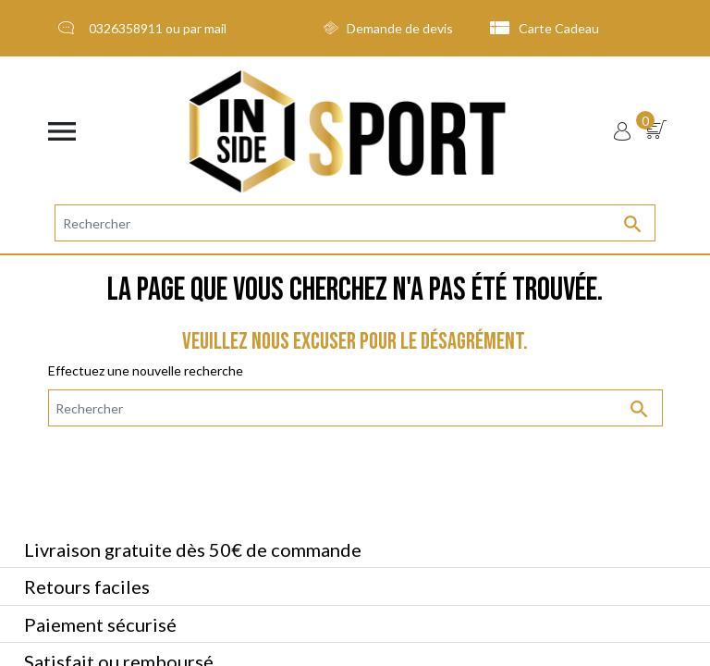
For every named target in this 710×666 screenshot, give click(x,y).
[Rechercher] (355, 222)
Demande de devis (388, 28)
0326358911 (126, 28)
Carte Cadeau (544, 28)
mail (215, 28)
